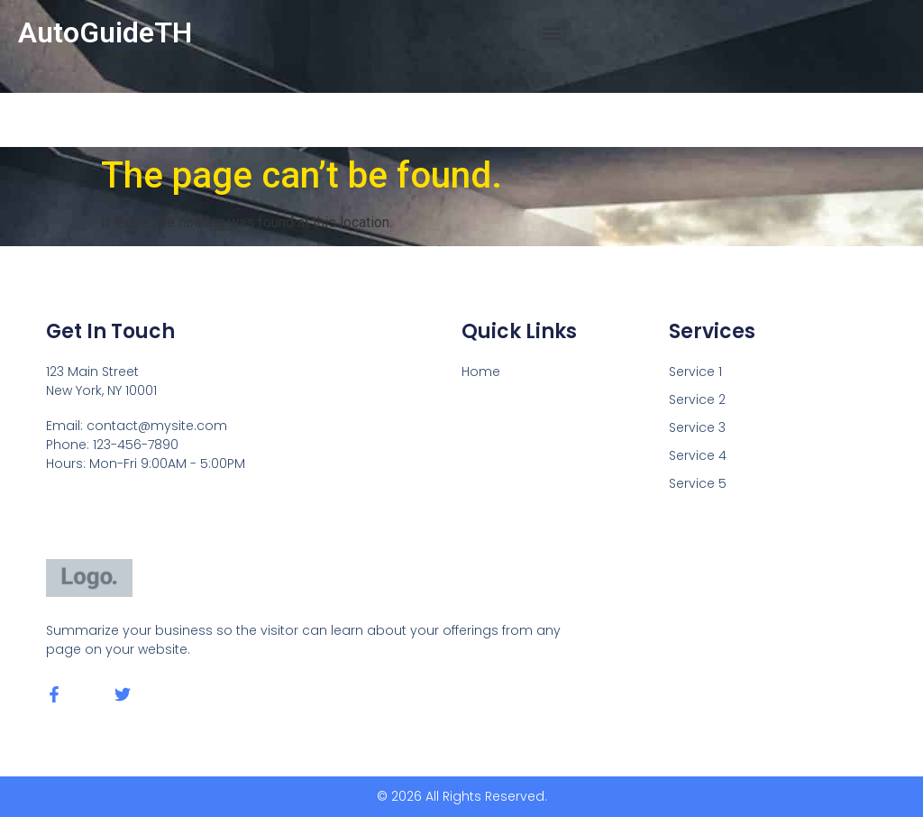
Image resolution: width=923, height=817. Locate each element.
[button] (552, 33)
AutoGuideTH (105, 32)
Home (481, 372)
